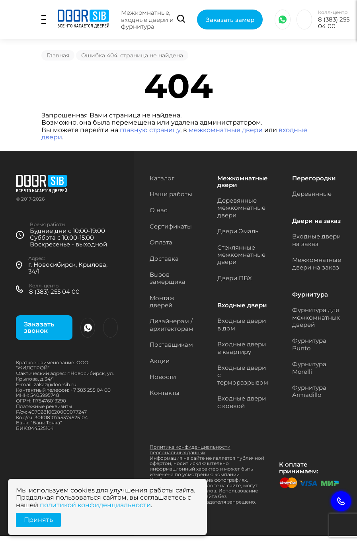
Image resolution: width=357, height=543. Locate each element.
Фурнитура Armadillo (309, 391)
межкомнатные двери (226, 130)
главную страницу (150, 130)
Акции (160, 361)
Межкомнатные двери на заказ (316, 263)
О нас (158, 210)
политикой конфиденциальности (95, 505)
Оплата (161, 242)
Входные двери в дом (241, 324)
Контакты (164, 393)
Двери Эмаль (237, 231)
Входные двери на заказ (316, 239)
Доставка (164, 258)
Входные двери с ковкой (241, 402)
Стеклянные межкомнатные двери (241, 255)
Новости (163, 377)
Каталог (162, 178)
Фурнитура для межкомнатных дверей (316, 317)
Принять (38, 519)
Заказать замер (230, 20)
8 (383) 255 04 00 (334, 23)
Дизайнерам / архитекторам (171, 324)
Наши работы (171, 194)
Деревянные (312, 193)
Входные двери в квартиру (241, 347)
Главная (58, 55)
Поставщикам (171, 344)
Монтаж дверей (162, 301)
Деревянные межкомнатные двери (241, 208)
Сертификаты (171, 226)
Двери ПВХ (234, 278)
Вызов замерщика (167, 278)
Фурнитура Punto (309, 344)
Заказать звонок (39, 327)
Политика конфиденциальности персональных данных (190, 449)
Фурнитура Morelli (309, 367)
